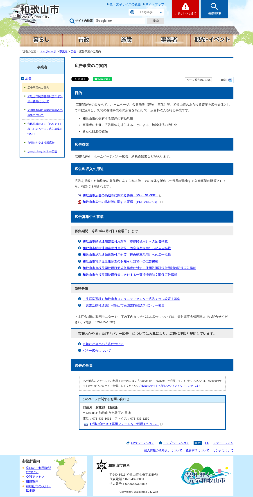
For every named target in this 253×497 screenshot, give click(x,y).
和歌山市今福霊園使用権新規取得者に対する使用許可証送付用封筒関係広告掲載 (139, 268)
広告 (73, 51)
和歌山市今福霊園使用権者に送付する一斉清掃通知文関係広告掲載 (130, 274)
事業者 (63, 51)
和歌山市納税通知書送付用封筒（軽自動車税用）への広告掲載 (127, 254)
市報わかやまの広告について (103, 344)
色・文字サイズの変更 (125, 4)
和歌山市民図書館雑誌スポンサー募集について (45, 99)
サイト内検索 (84, 20)
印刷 (223, 79)
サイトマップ (154, 4)
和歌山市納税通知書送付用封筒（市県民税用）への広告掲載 (125, 241)
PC (207, 443)
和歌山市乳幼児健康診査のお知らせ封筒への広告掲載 (120, 261)
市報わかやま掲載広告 (40, 142)
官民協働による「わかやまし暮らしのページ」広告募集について (45, 128)
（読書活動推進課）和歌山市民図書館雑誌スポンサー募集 (124, 305)
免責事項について (197, 450)
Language (146, 12)
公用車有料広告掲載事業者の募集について (45, 113)
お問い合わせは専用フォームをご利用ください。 (126, 424)
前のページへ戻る (142, 443)
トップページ (48, 51)
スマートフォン (223, 443)
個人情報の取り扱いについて (163, 450)
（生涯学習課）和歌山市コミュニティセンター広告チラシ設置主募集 (131, 299)
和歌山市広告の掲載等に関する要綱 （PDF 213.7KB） (123, 202)
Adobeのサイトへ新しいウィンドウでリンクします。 (172, 385)
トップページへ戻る (176, 443)
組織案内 (32, 481)
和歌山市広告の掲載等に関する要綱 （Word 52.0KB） (122, 195)
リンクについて (223, 450)
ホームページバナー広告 (42, 151)
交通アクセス (35, 476)
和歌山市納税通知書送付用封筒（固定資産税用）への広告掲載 (127, 248)
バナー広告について (97, 350)
